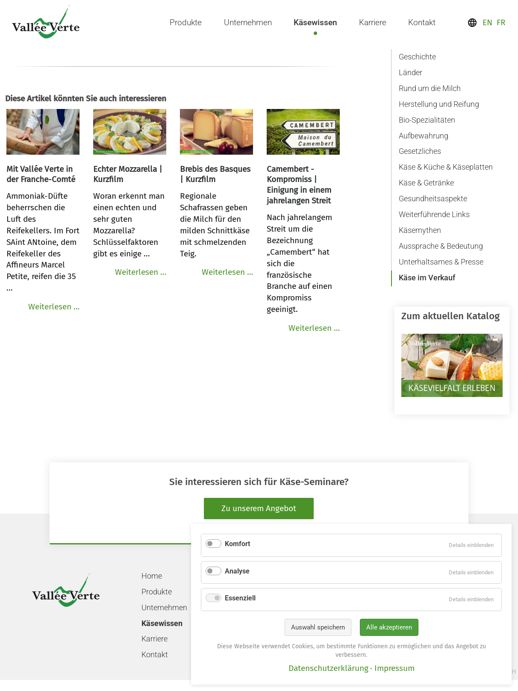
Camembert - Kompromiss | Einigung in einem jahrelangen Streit (299, 185)
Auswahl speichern (318, 627)
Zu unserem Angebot (258, 508)
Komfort (237, 544)
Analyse (237, 571)
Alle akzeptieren (389, 627)
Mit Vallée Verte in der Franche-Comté (40, 174)
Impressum (394, 668)
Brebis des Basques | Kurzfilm (215, 174)
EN (487, 22)
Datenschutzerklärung (328, 668)
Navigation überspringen (394, 47)
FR (501, 22)
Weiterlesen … (53, 307)
